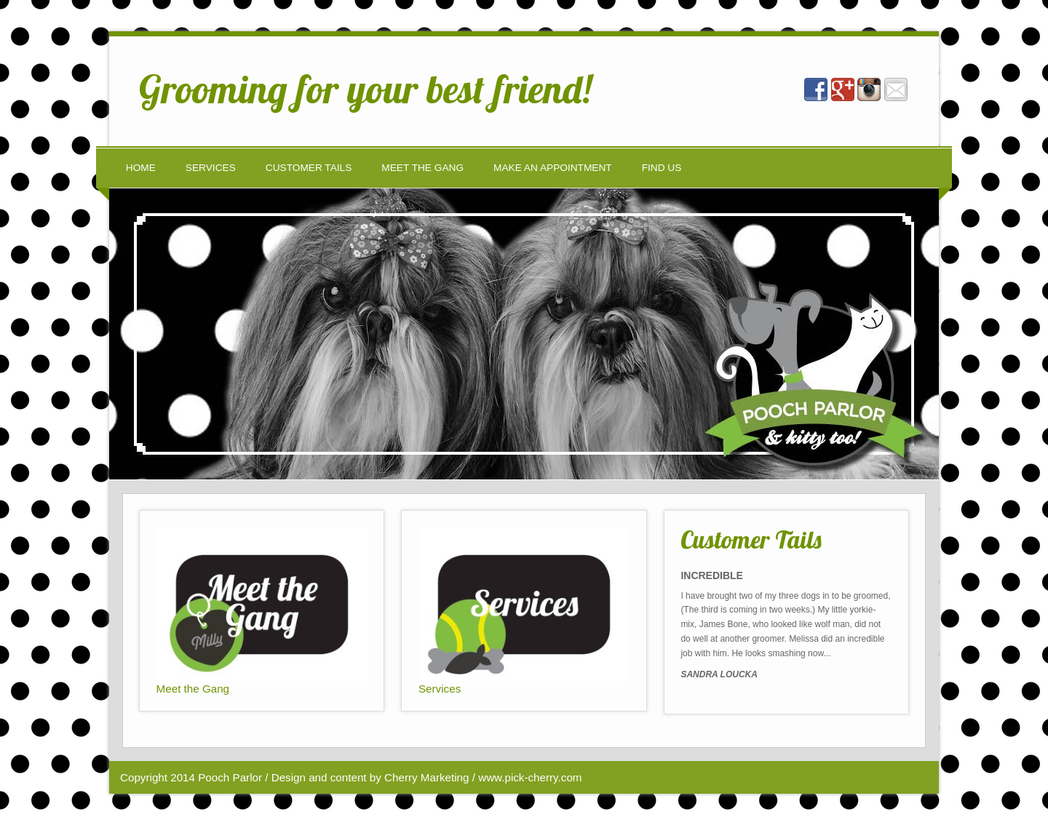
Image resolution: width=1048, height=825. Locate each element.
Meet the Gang (422, 167)
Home (141, 167)
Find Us (662, 167)
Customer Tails (309, 167)
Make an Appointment (552, 167)
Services (211, 167)
